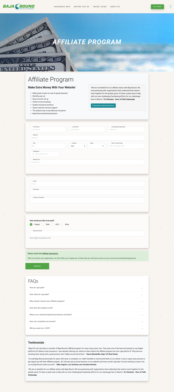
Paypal (37, 224)
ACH (57, 224)
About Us (115, 7)
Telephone (36, 151)
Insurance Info (62, 7)
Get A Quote (157, 6)
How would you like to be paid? (42, 221)
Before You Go (81, 7)
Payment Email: (38, 230)
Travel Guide (100, 7)
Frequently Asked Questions (103, 105)
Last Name (75, 127)
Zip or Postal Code (117, 143)
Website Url (36, 159)
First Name (36, 127)
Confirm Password (38, 197)
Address (35, 135)
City (34, 143)
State (92, 143)
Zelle (47, 224)
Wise (67, 224)
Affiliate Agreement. (50, 253)
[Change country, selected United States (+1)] (32, 154)
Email (35, 181)
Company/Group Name (119, 127)
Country (74, 143)
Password (36, 189)
